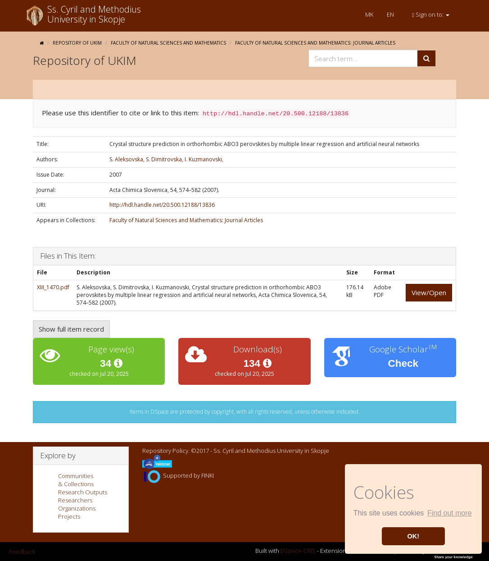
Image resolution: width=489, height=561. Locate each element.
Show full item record (71, 328)
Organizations (76, 508)
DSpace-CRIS (298, 551)
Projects (69, 516)
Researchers (75, 500)
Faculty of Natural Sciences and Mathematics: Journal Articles (315, 43)
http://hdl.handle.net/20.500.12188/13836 (162, 205)
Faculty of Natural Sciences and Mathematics (168, 43)
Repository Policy (165, 451)
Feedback (22, 551)
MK (369, 14)
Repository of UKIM (77, 43)
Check (403, 363)
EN (390, 14)
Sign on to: (430, 14)
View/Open (429, 292)
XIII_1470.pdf (53, 287)
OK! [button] (413, 536)
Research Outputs (82, 492)
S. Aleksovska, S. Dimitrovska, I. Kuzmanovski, (166, 159)
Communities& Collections (76, 480)
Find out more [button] (449, 513)
